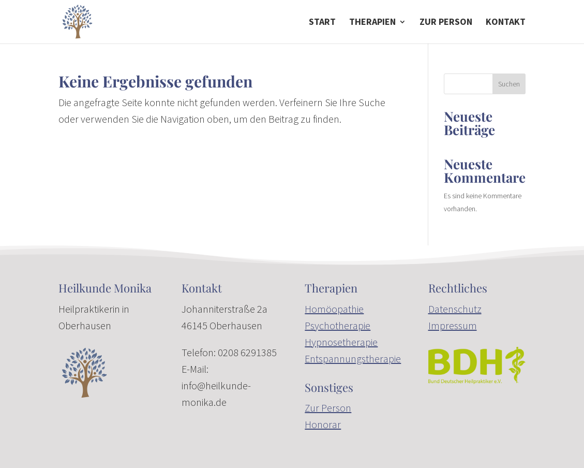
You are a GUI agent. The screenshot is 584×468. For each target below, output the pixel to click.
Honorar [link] (323, 424)
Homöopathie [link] (334, 308)
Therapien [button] (372, 22)
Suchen (509, 84)
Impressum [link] (452, 325)
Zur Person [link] (328, 407)
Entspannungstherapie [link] (353, 358)
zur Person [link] (446, 22)
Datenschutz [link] (455, 308)
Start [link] (322, 22)
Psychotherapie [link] (337, 325)
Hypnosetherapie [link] (341, 341)
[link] (77, 20)
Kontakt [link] (506, 22)
